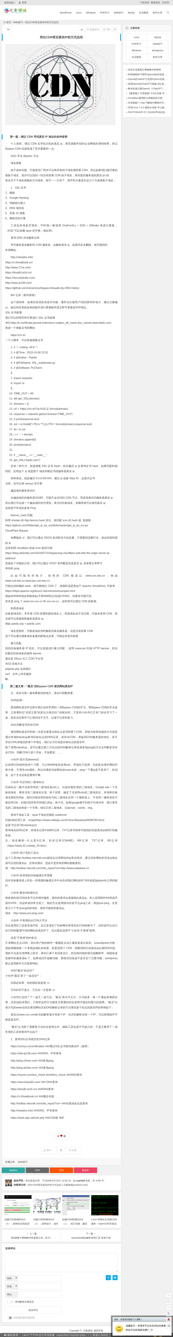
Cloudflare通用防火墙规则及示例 (145, 98)
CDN (37, 1170)
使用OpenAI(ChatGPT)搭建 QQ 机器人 (148, 83)
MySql (131, 12)
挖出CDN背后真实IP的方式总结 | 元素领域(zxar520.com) (58, 1184)
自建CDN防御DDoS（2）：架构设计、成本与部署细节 (45, 1223)
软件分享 (157, 12)
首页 (7, 22)
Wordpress (157, 50)
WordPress (65, 12)
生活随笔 (143, 12)
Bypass (13, 1170)
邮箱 (12, 1286)
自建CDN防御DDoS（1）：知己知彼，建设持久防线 (74, 1223)
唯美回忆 (155, 2)
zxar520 (80, 1180)
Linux (78, 12)
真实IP (85, 1170)
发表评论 (93, 29)
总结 (55, 712)
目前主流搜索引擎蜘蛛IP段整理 (144, 69)
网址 (9, 1294)
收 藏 (61, 1136)
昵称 (12, 1278)
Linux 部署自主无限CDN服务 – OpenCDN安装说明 (104, 1223)
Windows (91, 12)
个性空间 (144, 2)
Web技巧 (118, 12)
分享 (73, 1150)
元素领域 (87, 1330)
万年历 (165, 2)
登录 (23, 2)
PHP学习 (105, 12)
